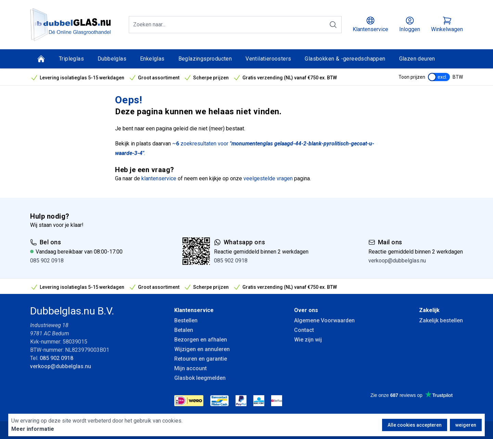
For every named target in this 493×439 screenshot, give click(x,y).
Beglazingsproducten (205, 58)
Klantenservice (194, 310)
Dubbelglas (112, 58)
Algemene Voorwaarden (324, 320)
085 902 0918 (47, 260)
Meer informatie (32, 429)
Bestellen (186, 320)
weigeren (465, 425)
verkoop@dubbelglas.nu (397, 260)
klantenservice (158, 178)
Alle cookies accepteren (415, 425)
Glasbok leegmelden (200, 378)
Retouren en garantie (200, 359)
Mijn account (190, 368)
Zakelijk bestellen (441, 320)
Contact (304, 330)
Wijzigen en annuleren (202, 349)
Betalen (183, 330)
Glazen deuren (417, 58)
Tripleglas (71, 58)
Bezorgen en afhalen (200, 339)
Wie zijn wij (308, 339)
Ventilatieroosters (268, 58)
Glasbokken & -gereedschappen (345, 58)
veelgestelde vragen (268, 178)
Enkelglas (152, 58)
